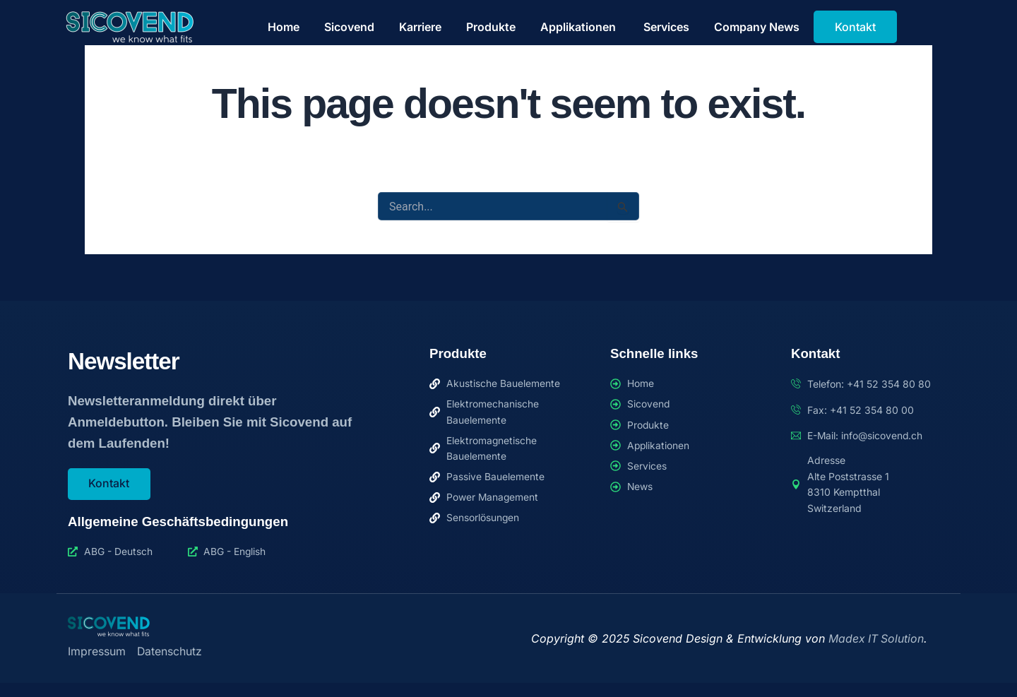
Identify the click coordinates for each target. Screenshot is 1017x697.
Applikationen (579, 27)
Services (666, 27)
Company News (756, 27)
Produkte (491, 27)
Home (283, 27)
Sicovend (349, 27)
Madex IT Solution (876, 638)
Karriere (420, 27)
